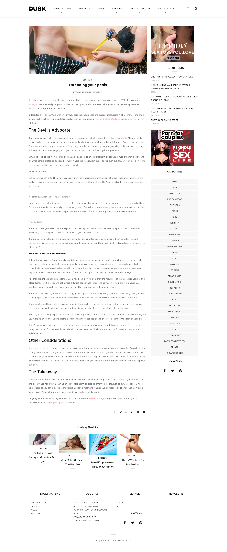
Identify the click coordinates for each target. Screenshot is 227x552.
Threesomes (174, 335)
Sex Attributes (174, 294)
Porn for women (140, 8)
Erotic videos (166, 8)
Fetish (175, 211)
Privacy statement (84, 517)
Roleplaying (174, 282)
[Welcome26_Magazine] (172, 165)
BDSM (174, 181)
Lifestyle (84, 8)
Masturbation (174, 246)
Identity (174, 223)
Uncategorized (174, 353)
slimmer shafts (110, 119)
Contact (121, 502)
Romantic (175, 288)
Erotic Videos (174, 199)
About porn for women (87, 506)
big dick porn (57, 403)
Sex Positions (175, 311)
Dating (174, 187)
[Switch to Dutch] (188, 8)
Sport (174, 329)
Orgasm (175, 270)
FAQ (118, 506)
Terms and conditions (86, 520)
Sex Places (174, 305)
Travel (174, 347)
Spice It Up (174, 323)
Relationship (174, 276)
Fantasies (175, 205)
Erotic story (175, 193)
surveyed (33, 104)
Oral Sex (174, 264)
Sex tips (117, 8)
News (101, 8)
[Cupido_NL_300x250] (172, 61)
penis (124, 138)
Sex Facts (175, 300)
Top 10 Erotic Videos (174, 341)
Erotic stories (62, 8)
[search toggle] (196, 8)
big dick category (97, 398)
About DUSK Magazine (85, 502)
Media (175, 252)
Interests (175, 229)
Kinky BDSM (174, 234)
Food (174, 217)
